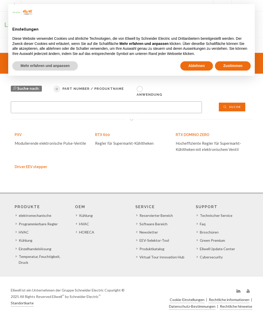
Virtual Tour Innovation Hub (161, 257)
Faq (202, 224)
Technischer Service (216, 215)
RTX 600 (102, 135)
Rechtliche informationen (229, 299)
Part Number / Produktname (93, 89)
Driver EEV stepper (31, 167)
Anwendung (149, 94)
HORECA (86, 232)
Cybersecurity (211, 257)
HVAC (24, 232)
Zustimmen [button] (232, 66)
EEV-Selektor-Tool (154, 240)
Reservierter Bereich (156, 215)
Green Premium (212, 240)
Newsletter (148, 232)
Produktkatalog (151, 249)
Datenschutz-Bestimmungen (192, 306)
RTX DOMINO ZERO (192, 135)
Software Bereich (153, 224)
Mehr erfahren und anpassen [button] (45, 66)
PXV (18, 135)
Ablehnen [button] (197, 66)
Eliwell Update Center (217, 249)
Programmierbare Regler (38, 224)
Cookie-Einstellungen (187, 299)
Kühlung (25, 240)
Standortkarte (22, 303)
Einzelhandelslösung (35, 249)
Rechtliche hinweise (236, 306)
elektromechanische (35, 215)
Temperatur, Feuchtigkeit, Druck (39, 259)
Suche (232, 107)
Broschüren (209, 232)
